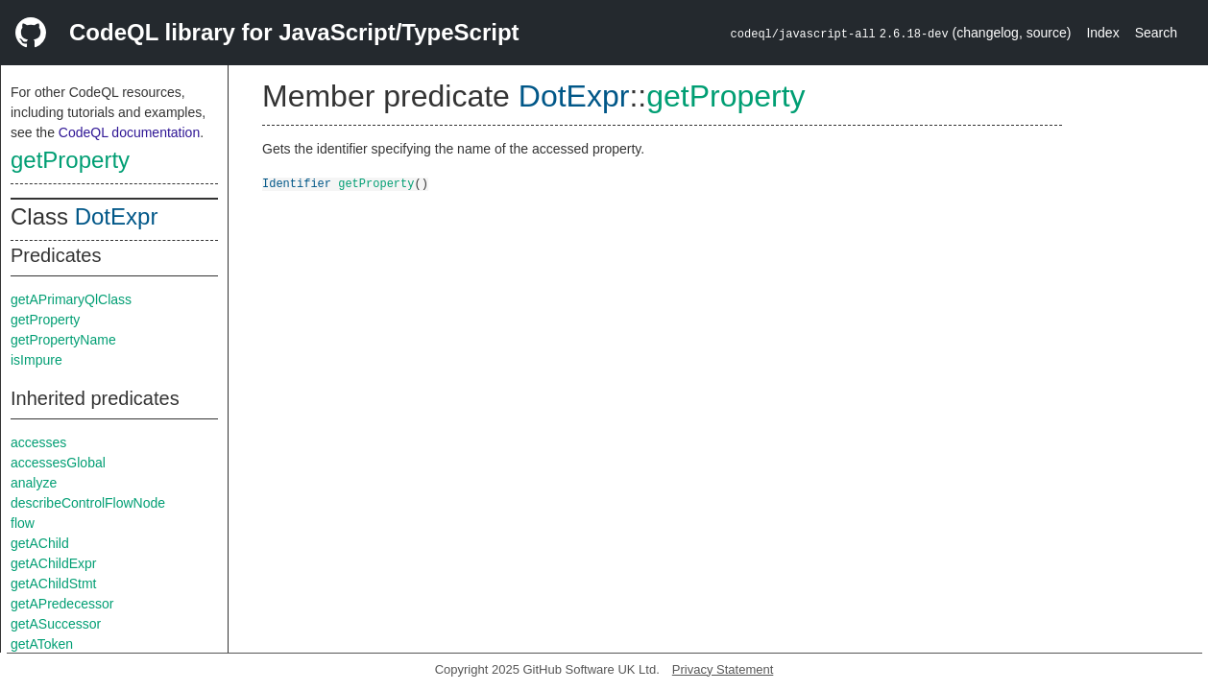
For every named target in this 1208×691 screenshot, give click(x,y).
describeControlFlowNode (88, 503)
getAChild (40, 543)
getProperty (70, 160)
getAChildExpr (54, 563)
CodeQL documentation (129, 132)
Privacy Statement (723, 669)
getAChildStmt (53, 583)
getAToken (42, 644)
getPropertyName (63, 339)
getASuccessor (56, 623)
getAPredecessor (62, 603)
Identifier (296, 183)
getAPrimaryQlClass (71, 299)
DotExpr (116, 216)
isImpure (36, 360)
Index (1102, 32)
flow (23, 523)
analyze (34, 482)
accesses (38, 442)
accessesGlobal (58, 462)
